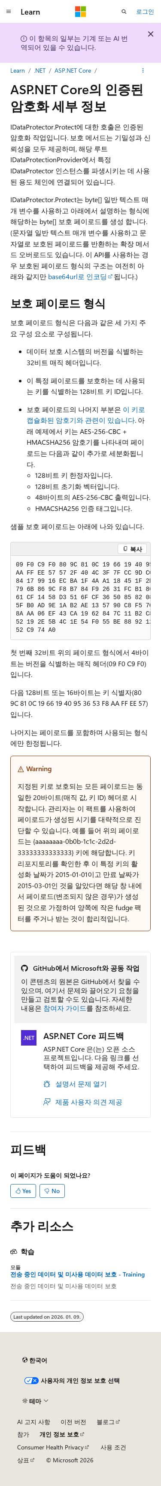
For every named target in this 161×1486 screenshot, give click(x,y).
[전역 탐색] (8, 11)
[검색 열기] (124, 11)
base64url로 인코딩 (77, 276)
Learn (17, 70)
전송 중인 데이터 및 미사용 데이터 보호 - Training (77, 1274)
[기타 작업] (143, 70)
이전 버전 (73, 1422)
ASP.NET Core (73, 70)
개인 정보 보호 (59, 1434)
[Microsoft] (80, 11)
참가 (23, 1434)
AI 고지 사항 (33, 1422)
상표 (23, 1460)
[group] (80, 598)
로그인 (145, 11)
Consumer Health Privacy (50, 1447)
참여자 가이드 (64, 1007)
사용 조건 (113, 1447)
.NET (40, 70)
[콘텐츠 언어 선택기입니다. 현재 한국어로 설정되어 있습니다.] (34, 1360)
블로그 (106, 1422)
